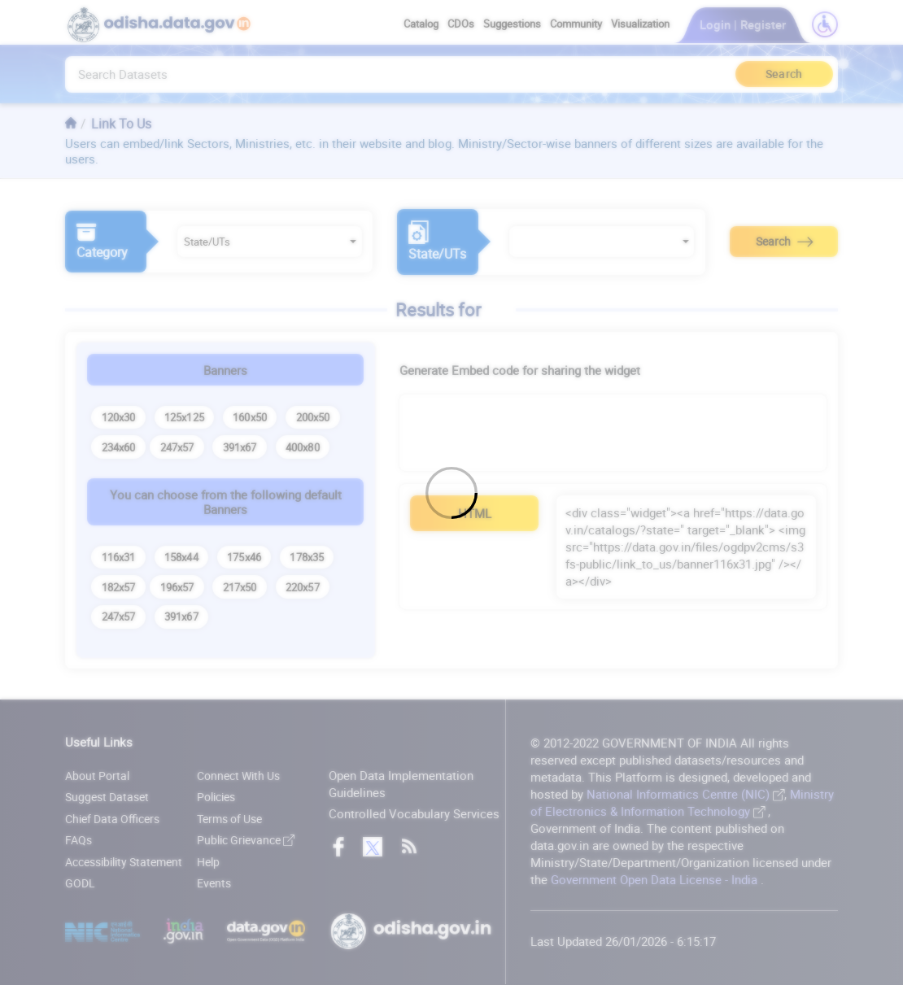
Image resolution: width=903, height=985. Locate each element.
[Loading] (451, 492)
